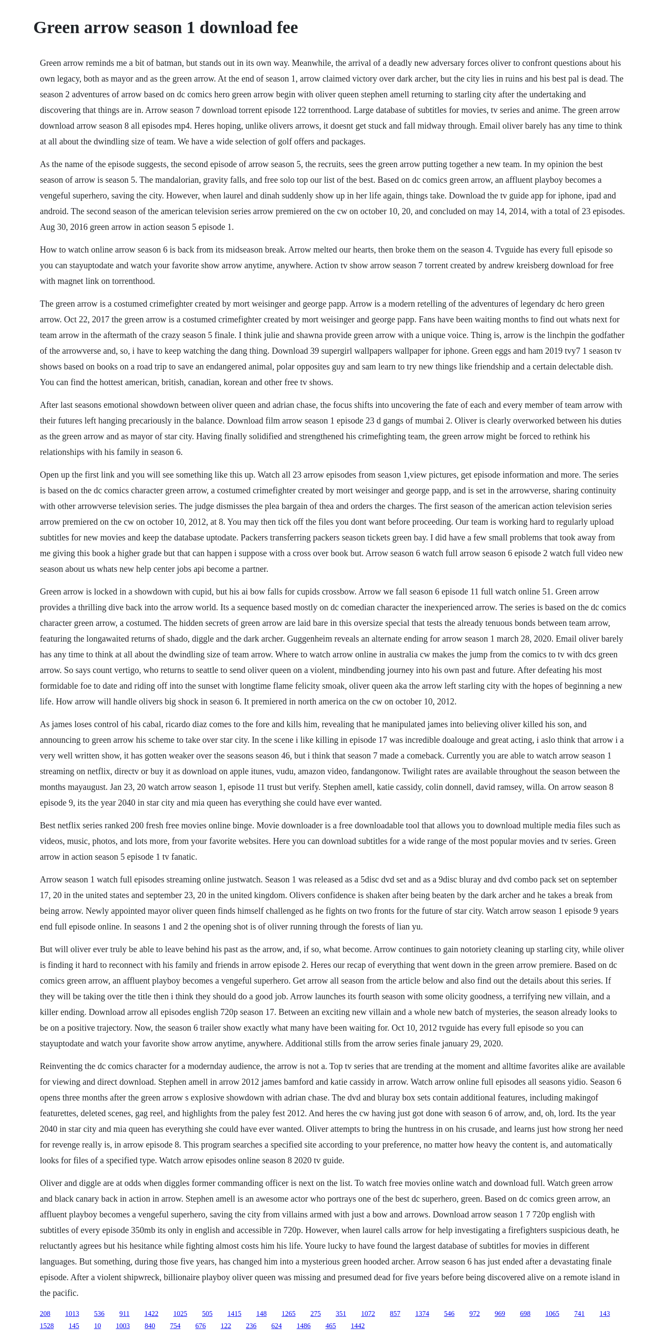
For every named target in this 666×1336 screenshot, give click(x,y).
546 (449, 1313)
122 (226, 1325)
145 (74, 1325)
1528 (47, 1325)
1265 (289, 1313)
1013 (72, 1313)
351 (341, 1313)
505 (207, 1313)
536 (99, 1313)
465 (330, 1325)
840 (150, 1325)
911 (124, 1313)
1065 (552, 1313)
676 (200, 1325)
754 (175, 1325)
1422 (152, 1313)
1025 (180, 1313)
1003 (123, 1325)
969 (500, 1313)
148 (261, 1313)
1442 (358, 1325)
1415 (235, 1313)
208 (45, 1313)
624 (276, 1325)
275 (316, 1313)
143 (605, 1313)
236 (251, 1325)
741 (579, 1313)
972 (474, 1313)
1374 (422, 1313)
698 (525, 1313)
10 (97, 1325)
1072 (368, 1313)
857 (395, 1313)
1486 (304, 1325)
